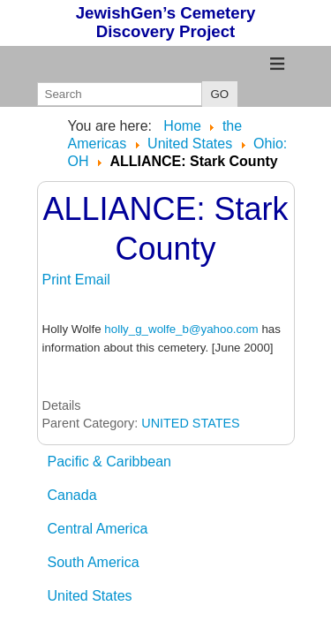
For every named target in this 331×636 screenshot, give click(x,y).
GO (220, 94)
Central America (98, 528)
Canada (72, 495)
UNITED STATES (190, 423)
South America (93, 562)
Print (58, 279)
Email (92, 279)
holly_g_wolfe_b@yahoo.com (181, 329)
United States (90, 595)
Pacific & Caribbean (110, 461)
